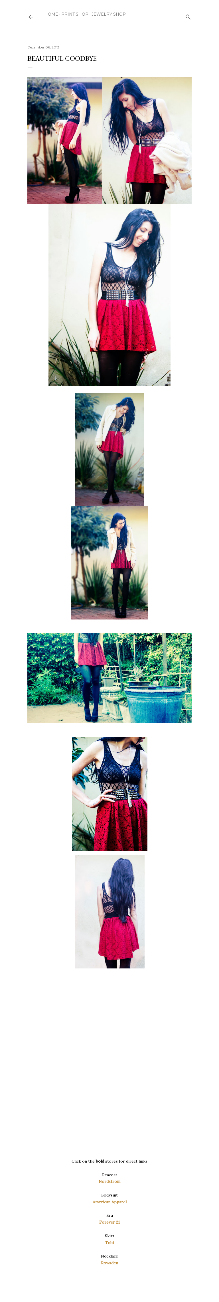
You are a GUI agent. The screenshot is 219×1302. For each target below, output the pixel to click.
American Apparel (110, 1201)
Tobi (109, 1242)
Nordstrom (109, 1181)
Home (51, 14)
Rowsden (109, 1263)
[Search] (188, 15)
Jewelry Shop (109, 14)
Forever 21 (109, 1222)
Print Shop (74, 14)
